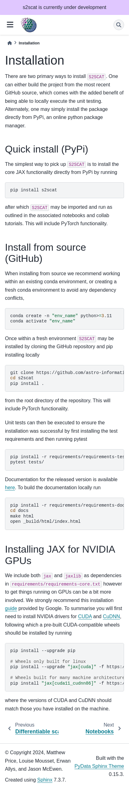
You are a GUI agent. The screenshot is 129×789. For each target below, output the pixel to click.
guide (11, 608)
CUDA (85, 616)
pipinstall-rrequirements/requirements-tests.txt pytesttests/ (67, 459)
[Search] (118, 25)
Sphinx (44, 779)
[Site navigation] (10, 25)
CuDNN (111, 616)
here (10, 487)
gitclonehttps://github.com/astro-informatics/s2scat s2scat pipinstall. (67, 378)
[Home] (9, 43)
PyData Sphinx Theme (99, 766)
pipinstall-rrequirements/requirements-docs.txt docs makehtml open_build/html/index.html (67, 513)
